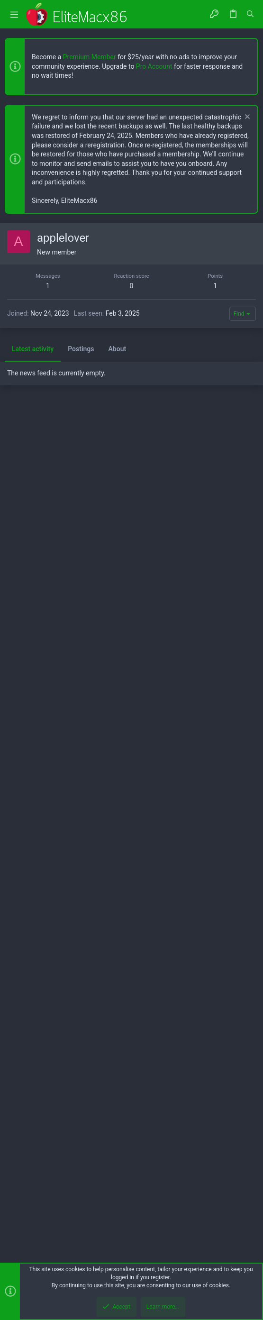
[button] (14, 14)
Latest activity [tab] (33, 879)
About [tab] (118, 879)
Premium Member (89, 57)
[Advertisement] (131, 289)
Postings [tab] (81, 879)
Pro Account (154, 66)
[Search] (250, 14)
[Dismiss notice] (246, 118)
